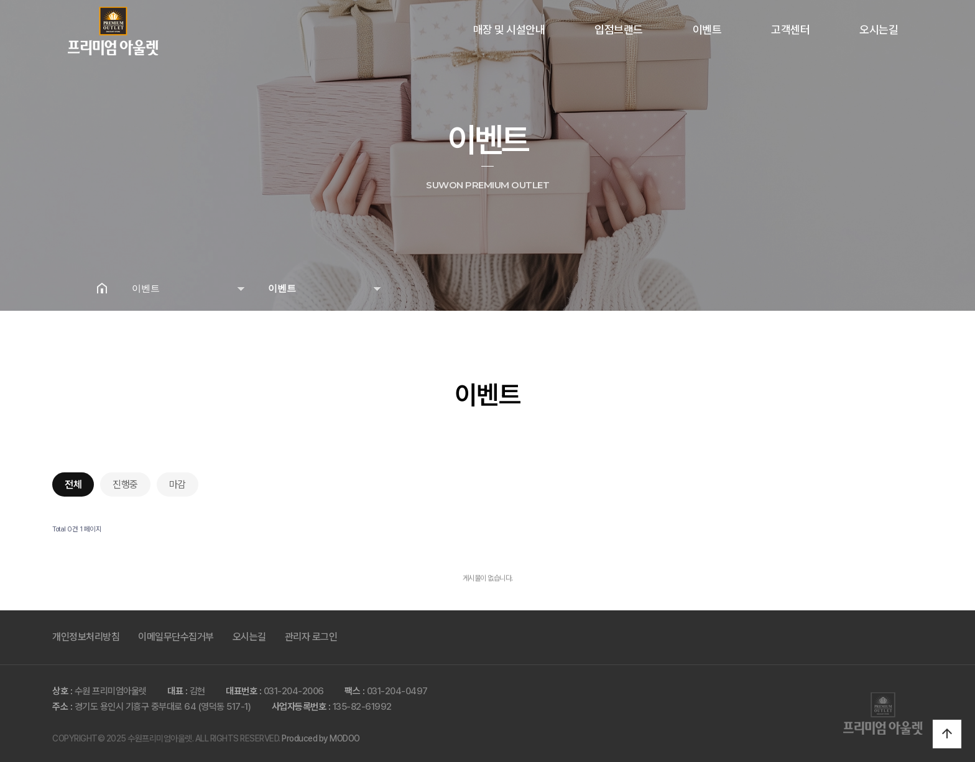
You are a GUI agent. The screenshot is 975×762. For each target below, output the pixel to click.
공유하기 (863, 287)
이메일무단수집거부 (176, 637)
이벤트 (707, 29)
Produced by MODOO (321, 738)
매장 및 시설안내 (509, 29)
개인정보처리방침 (85, 637)
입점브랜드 (618, 29)
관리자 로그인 (311, 637)
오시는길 (878, 29)
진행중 (125, 484)
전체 (73, 484)
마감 (177, 484)
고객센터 (790, 29)
